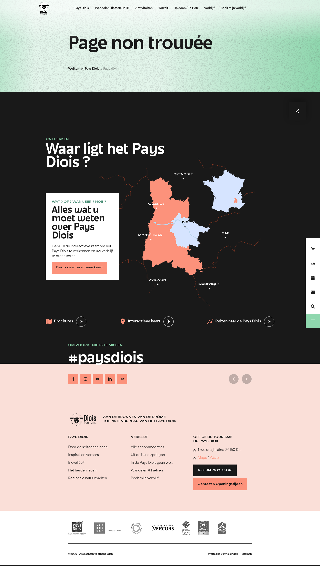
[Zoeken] (313, 306)
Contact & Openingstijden (220, 484)
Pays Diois (81, 8)
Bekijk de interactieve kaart (79, 267)
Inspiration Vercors (83, 455)
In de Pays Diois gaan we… (152, 463)
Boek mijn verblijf (233, 8)
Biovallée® (76, 463)
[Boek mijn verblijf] (313, 263)
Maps (202, 458)
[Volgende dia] (247, 379)
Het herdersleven (82, 470)
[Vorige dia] (234, 379)
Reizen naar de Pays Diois (234, 322)
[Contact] (313, 292)
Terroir (163, 8)
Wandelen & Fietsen (147, 470)
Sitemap (247, 554)
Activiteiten (144, 8)
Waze (214, 458)
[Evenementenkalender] (313, 278)
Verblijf (209, 8)
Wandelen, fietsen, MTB (112, 8)
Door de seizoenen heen (88, 447)
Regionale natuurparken (87, 478)
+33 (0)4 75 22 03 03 (215, 470)
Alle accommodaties (147, 447)
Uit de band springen (148, 455)
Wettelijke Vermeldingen (223, 554)
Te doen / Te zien (186, 8)
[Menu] (313, 321)
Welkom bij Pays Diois (83, 68)
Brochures (59, 322)
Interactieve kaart (140, 322)
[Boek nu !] (313, 249)
